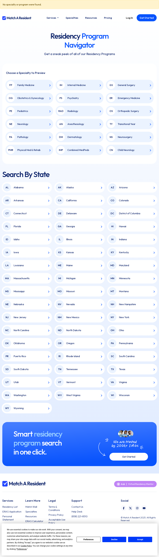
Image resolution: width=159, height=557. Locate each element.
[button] (52, 17)
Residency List (10, 506)
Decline (114, 539)
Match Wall (31, 506)
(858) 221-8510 (79, 516)
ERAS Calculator (34, 521)
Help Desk (76, 511)
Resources (31, 516)
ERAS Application (11, 511)
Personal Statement (8, 518)
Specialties (31, 511)
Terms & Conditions (54, 508)
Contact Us (77, 506)
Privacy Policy (56, 514)
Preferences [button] (22, 549)
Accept (140, 539)
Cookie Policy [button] (26, 546)
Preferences (88, 539)
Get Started (128, 456)
